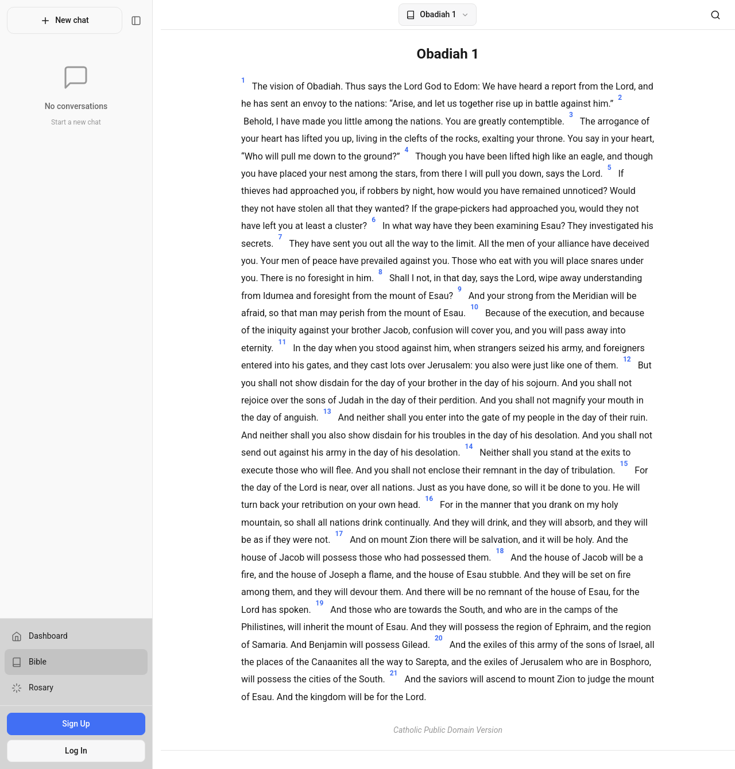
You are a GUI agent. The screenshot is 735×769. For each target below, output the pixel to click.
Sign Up (80, 723)
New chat (68, 20)
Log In (80, 750)
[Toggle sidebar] (144, 20)
